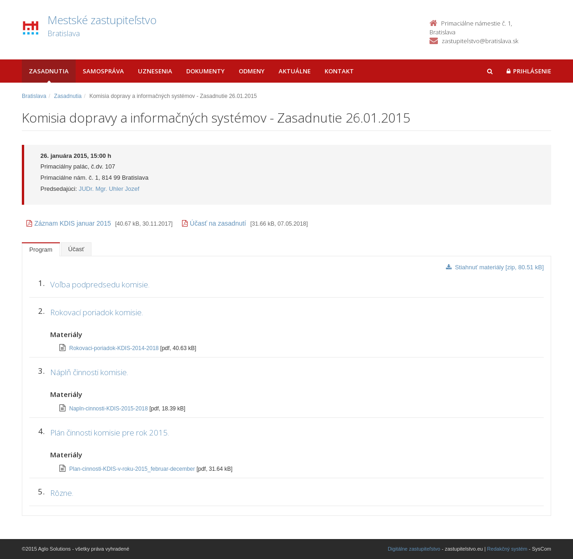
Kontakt (339, 71)
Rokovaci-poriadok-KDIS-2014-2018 (114, 348)
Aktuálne (295, 71)
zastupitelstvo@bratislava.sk (480, 41)
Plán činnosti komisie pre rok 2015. (109, 432)
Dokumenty (205, 71)
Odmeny (252, 71)
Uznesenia (155, 71)
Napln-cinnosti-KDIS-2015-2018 (109, 408)
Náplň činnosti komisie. (89, 372)
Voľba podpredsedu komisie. (100, 284)
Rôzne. (61, 493)
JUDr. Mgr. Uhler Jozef (108, 188)
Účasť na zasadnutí (214, 223)
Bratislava (34, 96)
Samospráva (103, 71)
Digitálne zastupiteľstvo (414, 549)
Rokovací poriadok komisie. (96, 312)
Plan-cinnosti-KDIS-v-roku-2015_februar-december (132, 469)
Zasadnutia (49, 71)
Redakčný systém (507, 549)
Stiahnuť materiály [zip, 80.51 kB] (495, 267)
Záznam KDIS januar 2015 (68, 223)
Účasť (76, 249)
